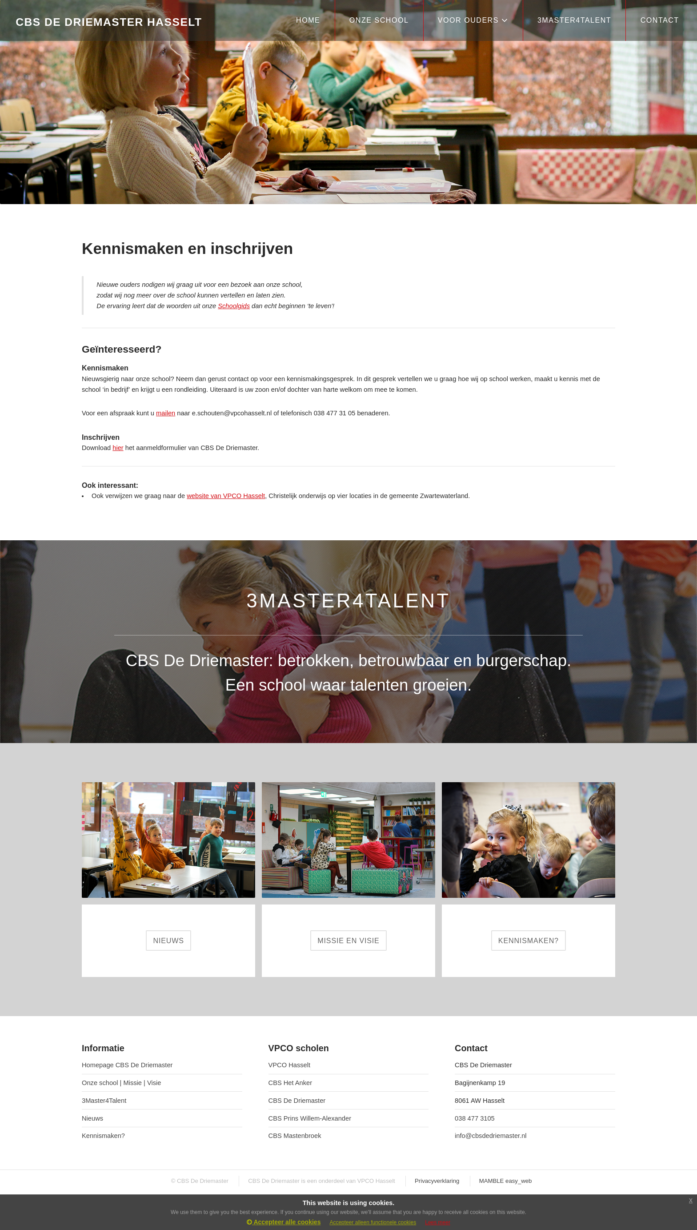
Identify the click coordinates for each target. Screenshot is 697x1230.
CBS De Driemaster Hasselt (109, 22)
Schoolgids (234, 306)
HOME (308, 20)
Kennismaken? (103, 1135)
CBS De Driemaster (297, 1100)
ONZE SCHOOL (379, 20)
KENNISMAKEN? (528, 941)
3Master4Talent (104, 1100)
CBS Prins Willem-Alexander (310, 1118)
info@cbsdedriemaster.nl (491, 1135)
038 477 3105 (475, 1118)
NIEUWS (168, 941)
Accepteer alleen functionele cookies (372, 1222)
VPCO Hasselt (289, 1065)
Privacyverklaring (437, 1181)
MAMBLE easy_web (505, 1181)
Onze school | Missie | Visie (121, 1082)
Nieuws (92, 1118)
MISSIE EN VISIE (348, 941)
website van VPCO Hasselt (226, 495)
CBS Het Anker (290, 1082)
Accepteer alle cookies (283, 1222)
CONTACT (660, 20)
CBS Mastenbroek (294, 1135)
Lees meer (437, 1222)
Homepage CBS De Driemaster (127, 1065)
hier (117, 447)
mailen (165, 413)
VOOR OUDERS (473, 20)
